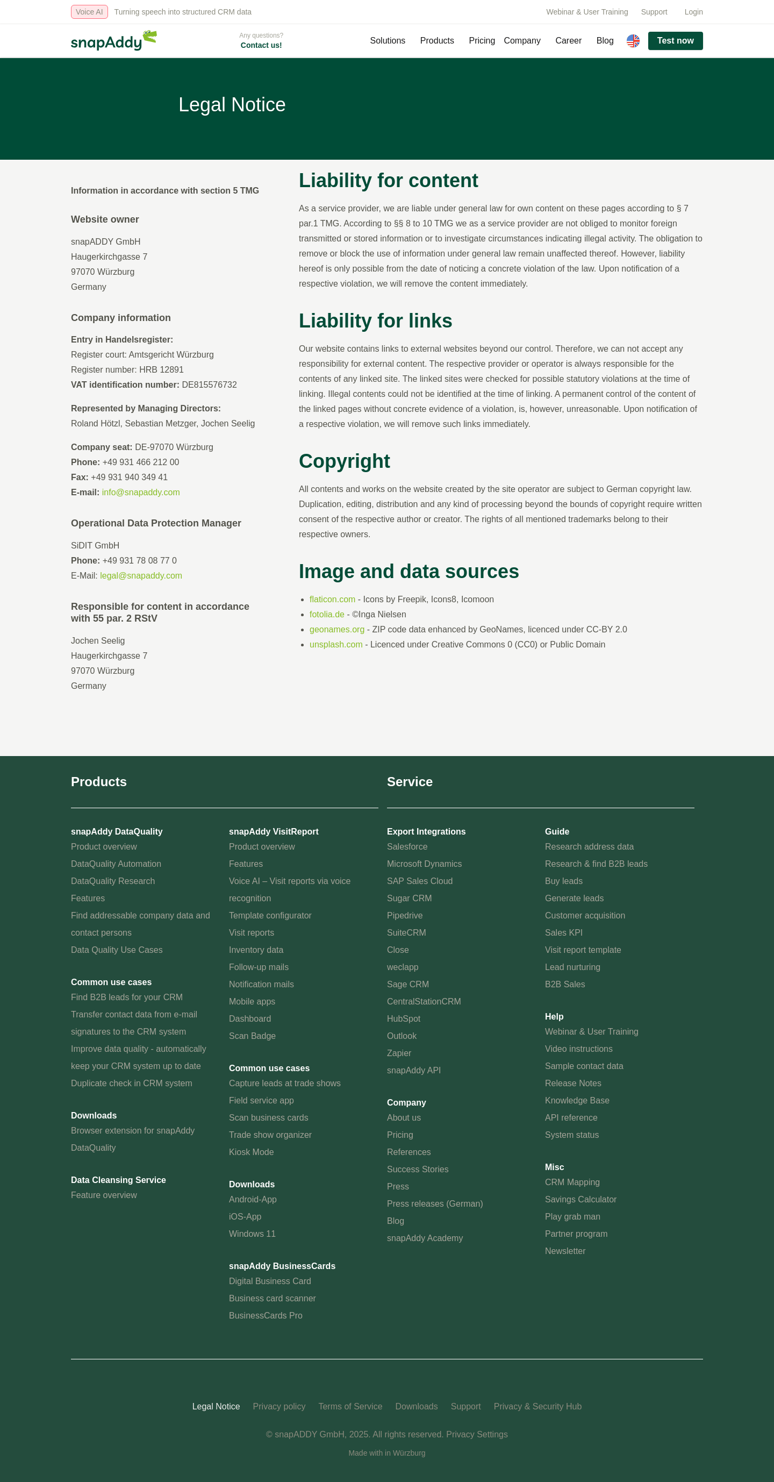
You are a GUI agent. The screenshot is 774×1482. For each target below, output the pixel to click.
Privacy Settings (477, 1434)
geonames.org (337, 629)
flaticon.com (332, 599)
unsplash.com (336, 644)
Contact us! (261, 45)
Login (694, 12)
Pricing (482, 40)
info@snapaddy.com (141, 492)
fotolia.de (327, 614)
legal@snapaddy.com (141, 575)
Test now (675, 40)
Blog (605, 40)
